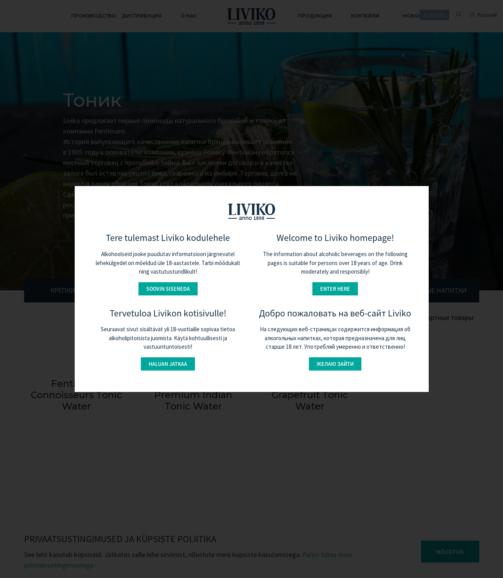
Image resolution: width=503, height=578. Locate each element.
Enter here (335, 288)
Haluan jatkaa (168, 363)
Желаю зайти (335, 363)
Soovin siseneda (168, 288)
